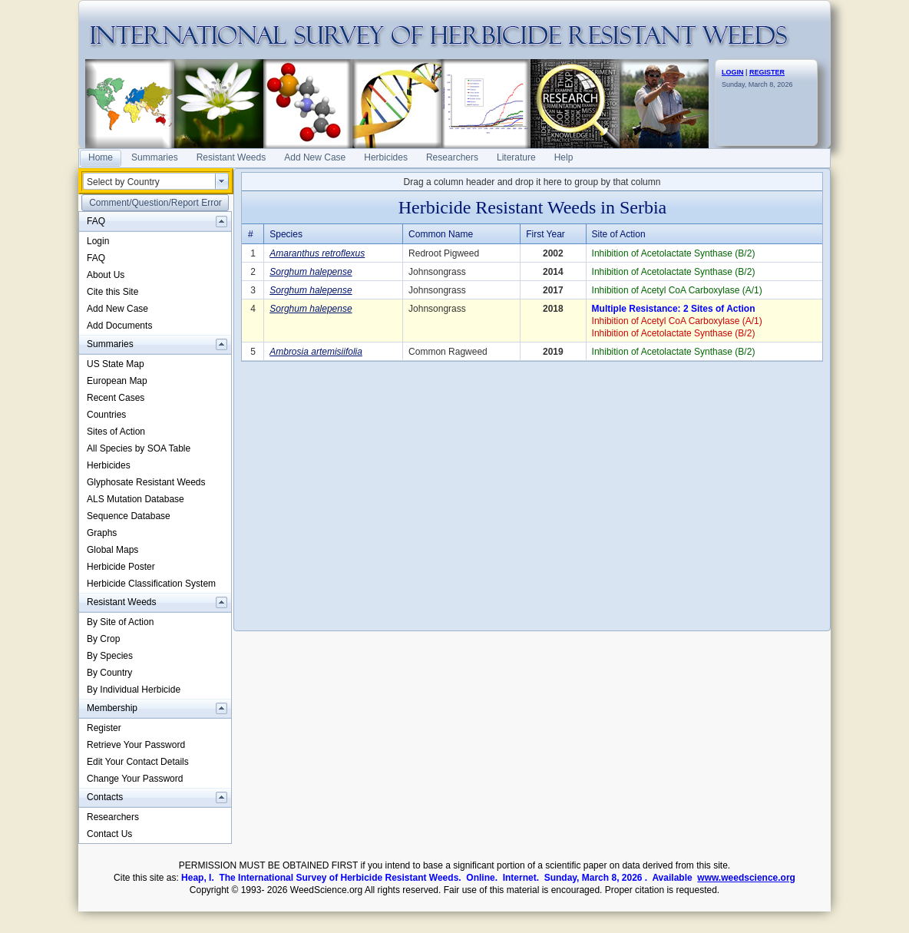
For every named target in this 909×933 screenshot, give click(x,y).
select (222, 181)
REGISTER (767, 72)
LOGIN (733, 72)
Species (285, 234)
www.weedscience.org (746, 877)
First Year (545, 234)
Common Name (440, 234)
